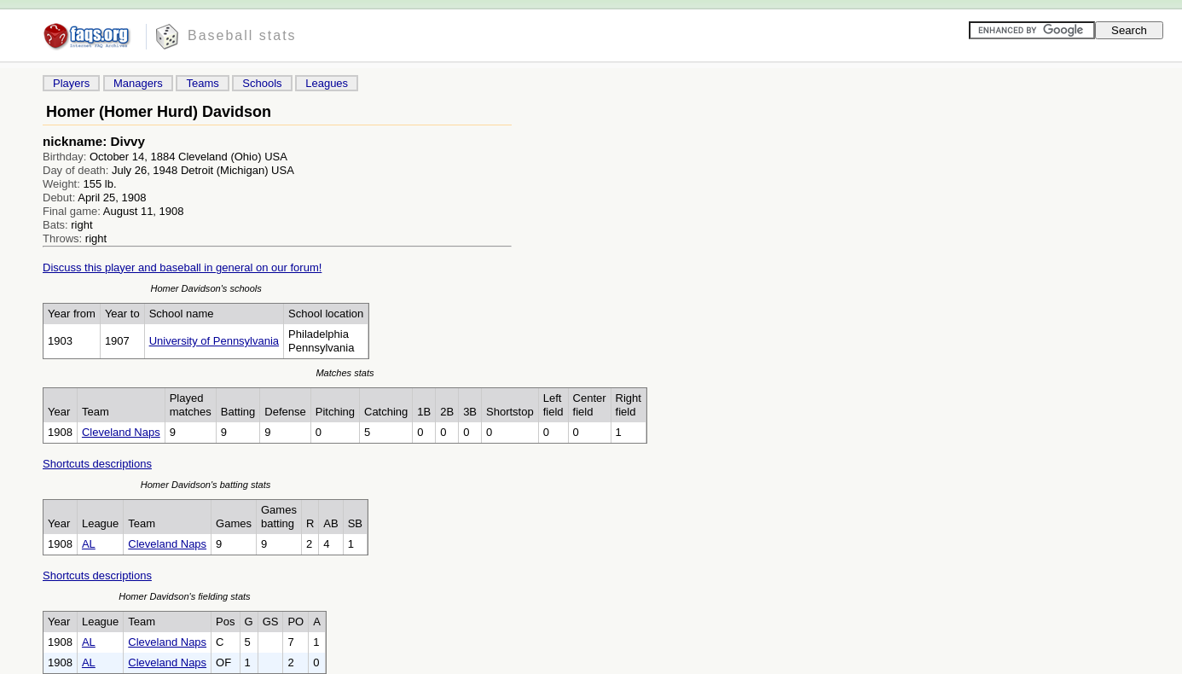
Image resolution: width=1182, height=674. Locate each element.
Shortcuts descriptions (97, 463)
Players (71, 83)
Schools (261, 83)
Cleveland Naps (121, 432)
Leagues (326, 83)
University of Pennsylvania (214, 340)
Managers (138, 83)
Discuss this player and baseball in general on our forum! (182, 267)
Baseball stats (242, 35)
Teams (202, 83)
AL (89, 543)
